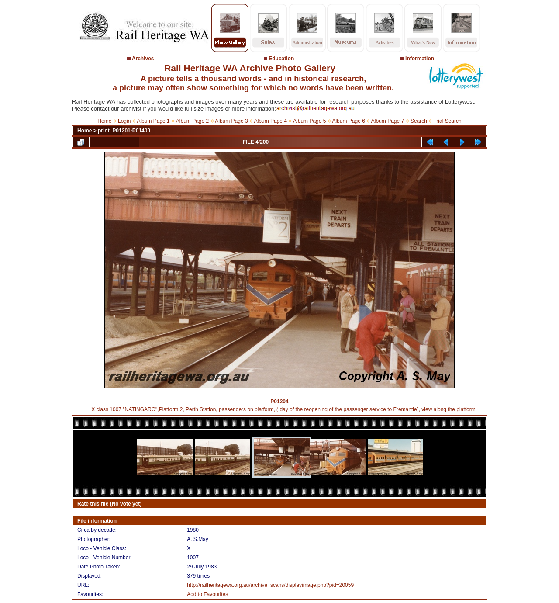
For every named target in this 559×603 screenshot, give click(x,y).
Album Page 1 (153, 121)
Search (419, 121)
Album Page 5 (309, 121)
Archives (143, 58)
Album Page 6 (348, 121)
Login (124, 121)
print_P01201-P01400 (124, 131)
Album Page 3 (231, 121)
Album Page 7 (387, 121)
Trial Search (447, 121)
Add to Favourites (207, 594)
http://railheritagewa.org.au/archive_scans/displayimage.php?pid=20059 (270, 585)
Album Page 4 (270, 121)
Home (104, 121)
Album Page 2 (192, 121)
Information (419, 58)
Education (281, 58)
